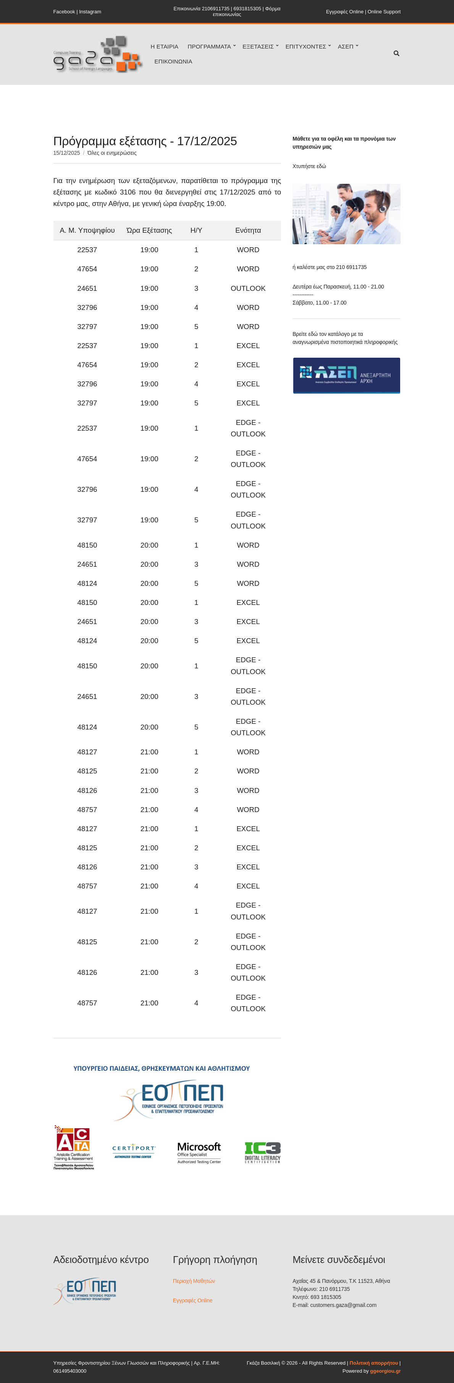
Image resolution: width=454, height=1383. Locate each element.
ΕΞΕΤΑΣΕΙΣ (258, 46)
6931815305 (247, 8)
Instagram (90, 12)
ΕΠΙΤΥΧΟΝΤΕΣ (306, 46)
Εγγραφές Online (345, 12)
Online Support (384, 12)
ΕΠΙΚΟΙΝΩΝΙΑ (173, 61)
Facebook (64, 12)
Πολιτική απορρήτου (374, 1363)
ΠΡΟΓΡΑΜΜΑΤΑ (209, 46)
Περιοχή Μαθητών (194, 1281)
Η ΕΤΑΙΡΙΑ (165, 46)
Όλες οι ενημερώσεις (111, 153)
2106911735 (215, 8)
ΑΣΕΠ (346, 46)
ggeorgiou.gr (385, 1371)
